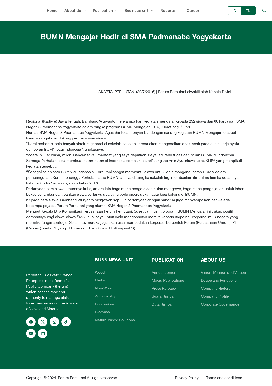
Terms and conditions (224, 377)
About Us (72, 10)
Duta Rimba (162, 304)
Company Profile (215, 296)
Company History (215, 288)
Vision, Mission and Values (223, 272)
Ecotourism (104, 304)
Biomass (102, 312)
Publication (103, 10)
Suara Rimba (163, 296)
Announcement (165, 272)
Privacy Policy (187, 377)
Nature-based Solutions (115, 320)
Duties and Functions (219, 280)
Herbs (100, 280)
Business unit (137, 10)
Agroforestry (105, 296)
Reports (167, 10)
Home (52, 10)
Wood (100, 272)
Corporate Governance (220, 304)
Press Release (164, 288)
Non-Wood (104, 288)
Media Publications (168, 280)
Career (193, 10)
